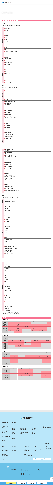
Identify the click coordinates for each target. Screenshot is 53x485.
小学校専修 (13, 428)
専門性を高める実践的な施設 (24, 432)
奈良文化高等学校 (23, 472)
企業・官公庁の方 (48, 448)
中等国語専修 (13, 429)
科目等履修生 (24, 449)
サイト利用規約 (37, 477)
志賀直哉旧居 (13, 470)
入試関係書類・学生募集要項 (38, 449)
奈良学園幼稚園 (40, 470)
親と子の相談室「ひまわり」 (26, 450)
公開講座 (24, 447)
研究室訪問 (13, 438)
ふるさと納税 (24, 454)
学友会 (3, 446)
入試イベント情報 (36, 447)
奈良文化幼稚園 (40, 472)
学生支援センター (4, 456)
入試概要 (35, 446)
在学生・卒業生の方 (48, 445)
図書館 (3, 459)
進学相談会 (35, 450)
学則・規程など (4, 432)
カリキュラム (13, 434)
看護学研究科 (45, 426)
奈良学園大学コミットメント (6, 426)
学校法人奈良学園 (13, 469)
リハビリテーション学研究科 (47, 427)
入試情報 (35, 444)
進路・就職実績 (14, 446)
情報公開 (3, 433)
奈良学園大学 (23, 469)
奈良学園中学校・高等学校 (25, 473)
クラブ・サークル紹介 (5, 450)
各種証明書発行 (4, 454)
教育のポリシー (4, 428)
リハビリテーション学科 (36, 425)
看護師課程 (21, 427)
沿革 (2, 430)
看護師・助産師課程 (23, 428)
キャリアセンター (4, 458)
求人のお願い (13, 449)
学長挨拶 (3, 427)
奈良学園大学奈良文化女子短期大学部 (26, 470)
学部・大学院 (14, 422)
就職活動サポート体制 (15, 447)
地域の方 (46, 450)
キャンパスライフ (4, 444)
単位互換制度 (4, 447)
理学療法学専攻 (34, 427)
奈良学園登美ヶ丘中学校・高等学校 (26, 474)
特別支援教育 (13, 433)
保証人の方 (47, 446)
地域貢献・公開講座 (26, 444)
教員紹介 (13, 437)
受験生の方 (47, 443)
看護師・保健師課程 (23, 429)
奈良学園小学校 (40, 469)
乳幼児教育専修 (14, 427)
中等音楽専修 (13, 432)
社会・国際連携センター (5, 455)
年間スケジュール (4, 449)
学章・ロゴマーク (4, 431)
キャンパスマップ (4, 435)
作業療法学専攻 (34, 428)
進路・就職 (13, 444)
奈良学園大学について (5, 422)
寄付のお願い (4, 440)
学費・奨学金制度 (4, 451)
